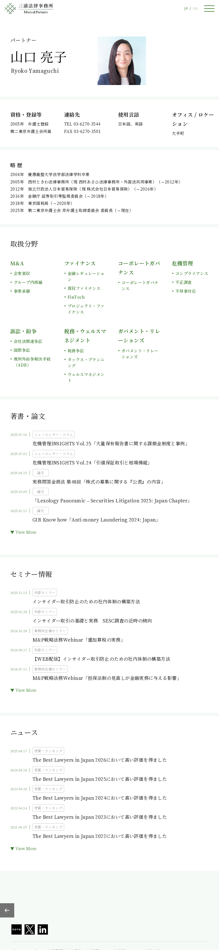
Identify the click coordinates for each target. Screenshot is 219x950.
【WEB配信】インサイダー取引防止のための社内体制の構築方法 (101, 659)
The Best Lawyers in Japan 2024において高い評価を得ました (100, 798)
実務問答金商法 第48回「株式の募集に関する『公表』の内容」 (99, 481)
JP (186, 8)
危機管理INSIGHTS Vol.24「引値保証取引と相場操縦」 (92, 462)
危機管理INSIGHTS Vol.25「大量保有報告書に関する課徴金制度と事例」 (111, 443)
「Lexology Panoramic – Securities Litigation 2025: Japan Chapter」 (112, 500)
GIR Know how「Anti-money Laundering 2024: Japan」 (97, 519)
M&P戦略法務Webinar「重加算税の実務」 (79, 639)
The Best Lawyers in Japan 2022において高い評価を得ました (100, 836)
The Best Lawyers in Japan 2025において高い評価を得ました (100, 779)
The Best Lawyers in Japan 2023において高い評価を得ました (100, 817)
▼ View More (23, 532)
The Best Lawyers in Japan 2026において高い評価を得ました (100, 760)
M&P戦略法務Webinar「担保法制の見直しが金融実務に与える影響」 (107, 678)
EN (195, 8)
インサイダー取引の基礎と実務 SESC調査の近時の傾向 (92, 620)
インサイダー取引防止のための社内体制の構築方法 (86, 601)
